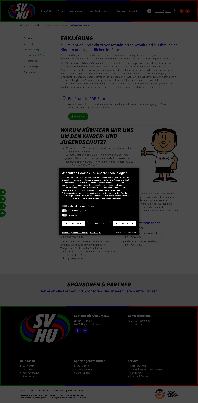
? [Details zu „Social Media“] (84, 211)
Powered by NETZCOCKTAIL (125, 233)
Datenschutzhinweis (80, 233)
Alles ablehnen (73, 223)
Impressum (66, 233)
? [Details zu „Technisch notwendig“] (92, 206)
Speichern (99, 223)
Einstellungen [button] (95, 233)
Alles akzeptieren (124, 223)
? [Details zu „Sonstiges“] (82, 215)
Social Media (74, 211)
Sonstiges (72, 215)
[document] (99, 187)
